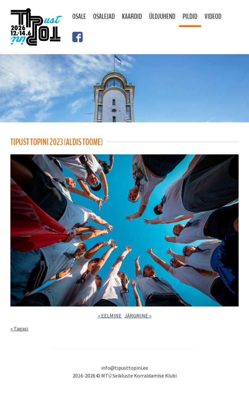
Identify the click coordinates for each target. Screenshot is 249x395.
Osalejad (104, 16)
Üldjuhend (162, 16)
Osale (79, 16)
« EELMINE (110, 315)
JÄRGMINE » (137, 315)
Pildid (190, 16)
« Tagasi (19, 328)
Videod (213, 16)
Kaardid (132, 16)
